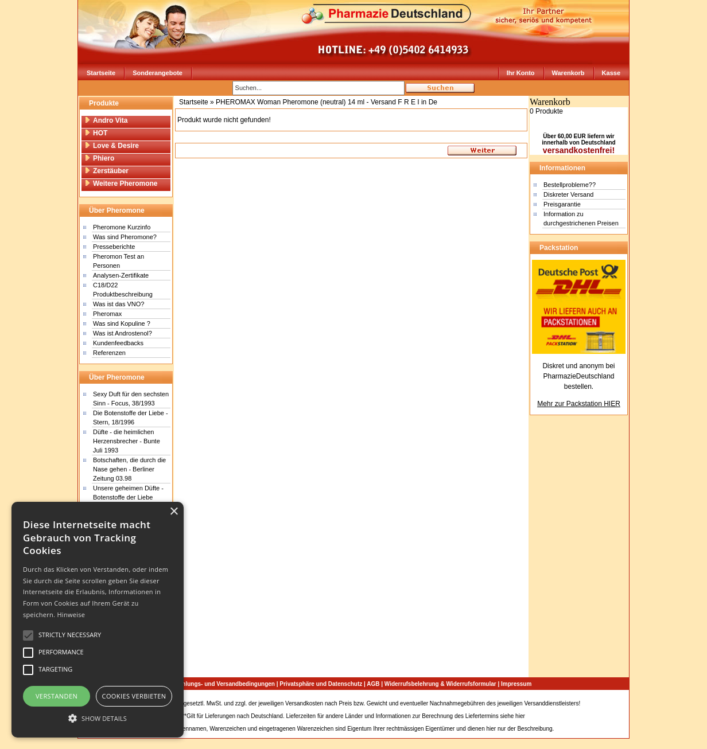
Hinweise (71, 614)
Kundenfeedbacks (118, 343)
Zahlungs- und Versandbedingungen (225, 684)
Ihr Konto (521, 72)
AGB (373, 684)
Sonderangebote (157, 72)
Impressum (516, 684)
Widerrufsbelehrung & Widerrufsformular (440, 684)
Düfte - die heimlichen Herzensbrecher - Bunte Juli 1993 (126, 441)
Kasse (611, 72)
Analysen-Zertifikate (121, 275)
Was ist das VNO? (118, 304)
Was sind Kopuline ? (121, 323)
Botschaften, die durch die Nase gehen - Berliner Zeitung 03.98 (129, 469)
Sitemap (592, 703)
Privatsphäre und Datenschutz (320, 684)
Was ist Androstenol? (122, 333)
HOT (95, 133)
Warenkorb (568, 72)
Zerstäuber (106, 171)
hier (520, 716)
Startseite (101, 72)
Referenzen (109, 352)
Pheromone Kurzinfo (121, 227)
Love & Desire (111, 146)
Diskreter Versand (568, 194)
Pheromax (107, 313)
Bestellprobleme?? (569, 184)
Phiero (99, 158)
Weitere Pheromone (120, 184)
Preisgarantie (562, 204)
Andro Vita (105, 120)
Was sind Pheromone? (125, 236)
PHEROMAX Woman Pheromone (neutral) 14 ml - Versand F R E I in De (326, 102)
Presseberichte (114, 246)
